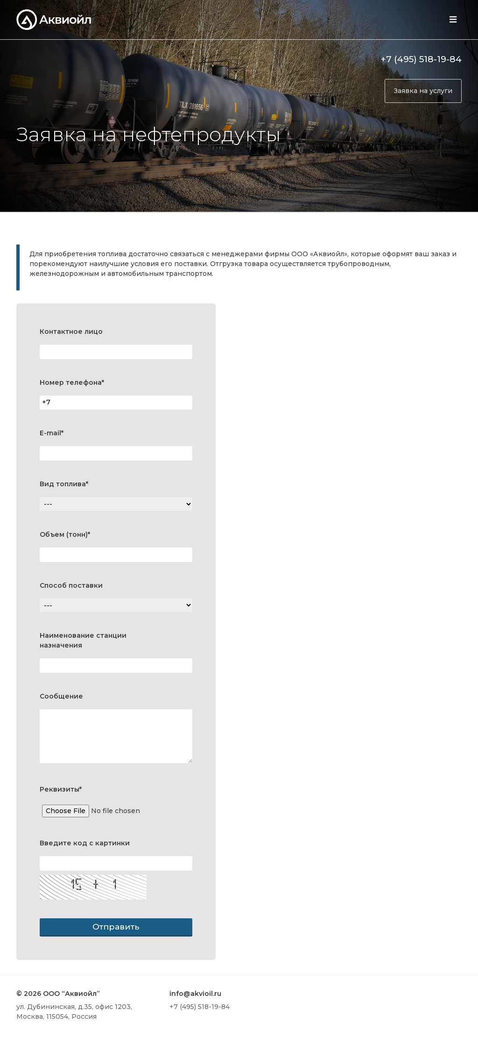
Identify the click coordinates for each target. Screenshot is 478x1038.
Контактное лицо (71, 331)
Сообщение (61, 696)
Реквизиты (61, 789)
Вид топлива (64, 484)
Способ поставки (71, 585)
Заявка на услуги (423, 90)
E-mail (51, 433)
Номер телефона (72, 382)
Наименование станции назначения (83, 640)
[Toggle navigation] (453, 20)
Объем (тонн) (65, 534)
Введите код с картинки (85, 843)
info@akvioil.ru (195, 993)
